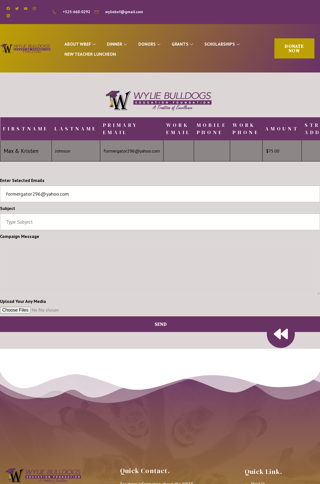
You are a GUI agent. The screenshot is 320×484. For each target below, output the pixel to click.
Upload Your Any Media (23, 303)
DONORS (156, 45)
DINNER (122, 45)
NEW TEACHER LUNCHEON (94, 54)
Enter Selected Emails (22, 182)
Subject (7, 210)
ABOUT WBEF (84, 45)
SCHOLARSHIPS (231, 45)
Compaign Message (19, 237)
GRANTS (190, 45)
